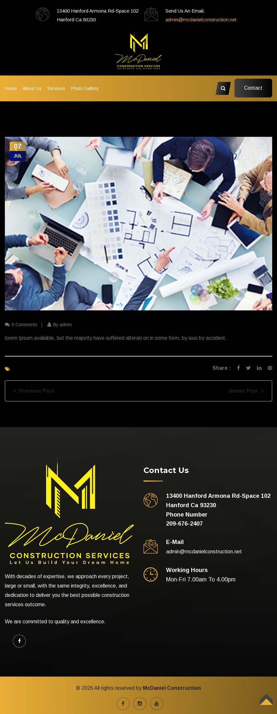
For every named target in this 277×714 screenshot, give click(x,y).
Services (56, 88)
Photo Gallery (85, 88)
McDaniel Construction (172, 688)
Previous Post (33, 391)
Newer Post (246, 391)
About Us (32, 88)
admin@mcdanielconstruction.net (200, 19)
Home (11, 88)
